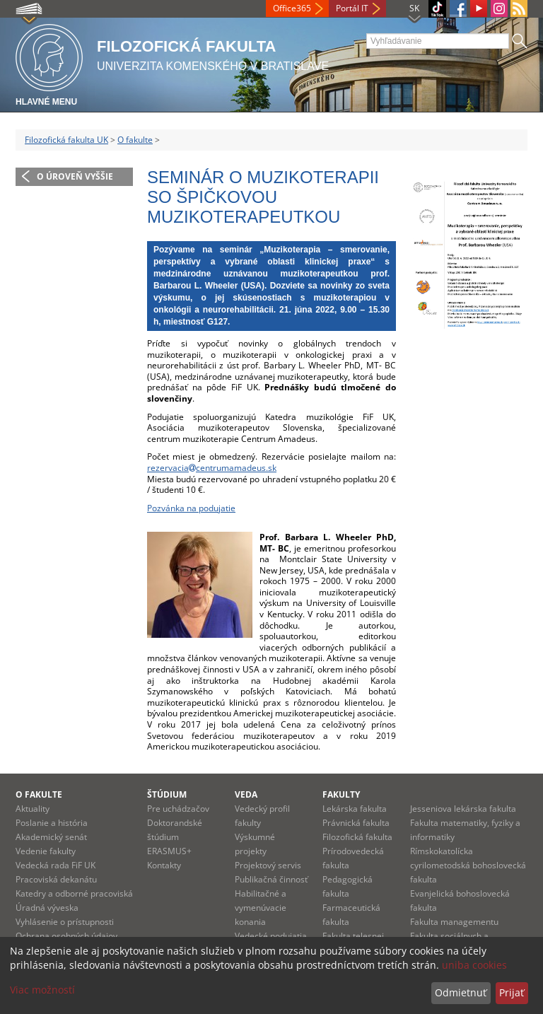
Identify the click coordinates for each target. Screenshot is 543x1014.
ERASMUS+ (169, 851)
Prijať (511, 992)
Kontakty (164, 865)
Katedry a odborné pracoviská (74, 893)
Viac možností (42, 989)
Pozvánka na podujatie (191, 508)
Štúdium (167, 794)
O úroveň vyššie (75, 176)
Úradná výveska (47, 908)
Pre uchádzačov (178, 809)
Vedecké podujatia (271, 936)
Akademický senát (51, 837)
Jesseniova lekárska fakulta (463, 809)
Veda (246, 794)
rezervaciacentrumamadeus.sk (211, 468)
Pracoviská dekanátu (56, 879)
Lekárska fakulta (354, 809)
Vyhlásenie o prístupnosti (65, 922)
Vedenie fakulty (46, 851)
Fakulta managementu (454, 922)
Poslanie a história (52, 823)
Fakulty (341, 794)
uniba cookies (474, 965)
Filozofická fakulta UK (66, 140)
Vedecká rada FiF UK (55, 865)
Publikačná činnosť (271, 879)
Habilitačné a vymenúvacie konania (260, 907)
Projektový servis (268, 865)
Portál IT (352, 8)
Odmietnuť (460, 992)
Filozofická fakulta (357, 837)
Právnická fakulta (356, 823)
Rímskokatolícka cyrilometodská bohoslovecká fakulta (468, 865)
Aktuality (32, 809)
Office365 (292, 8)
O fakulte (135, 140)
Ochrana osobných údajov (66, 936)
